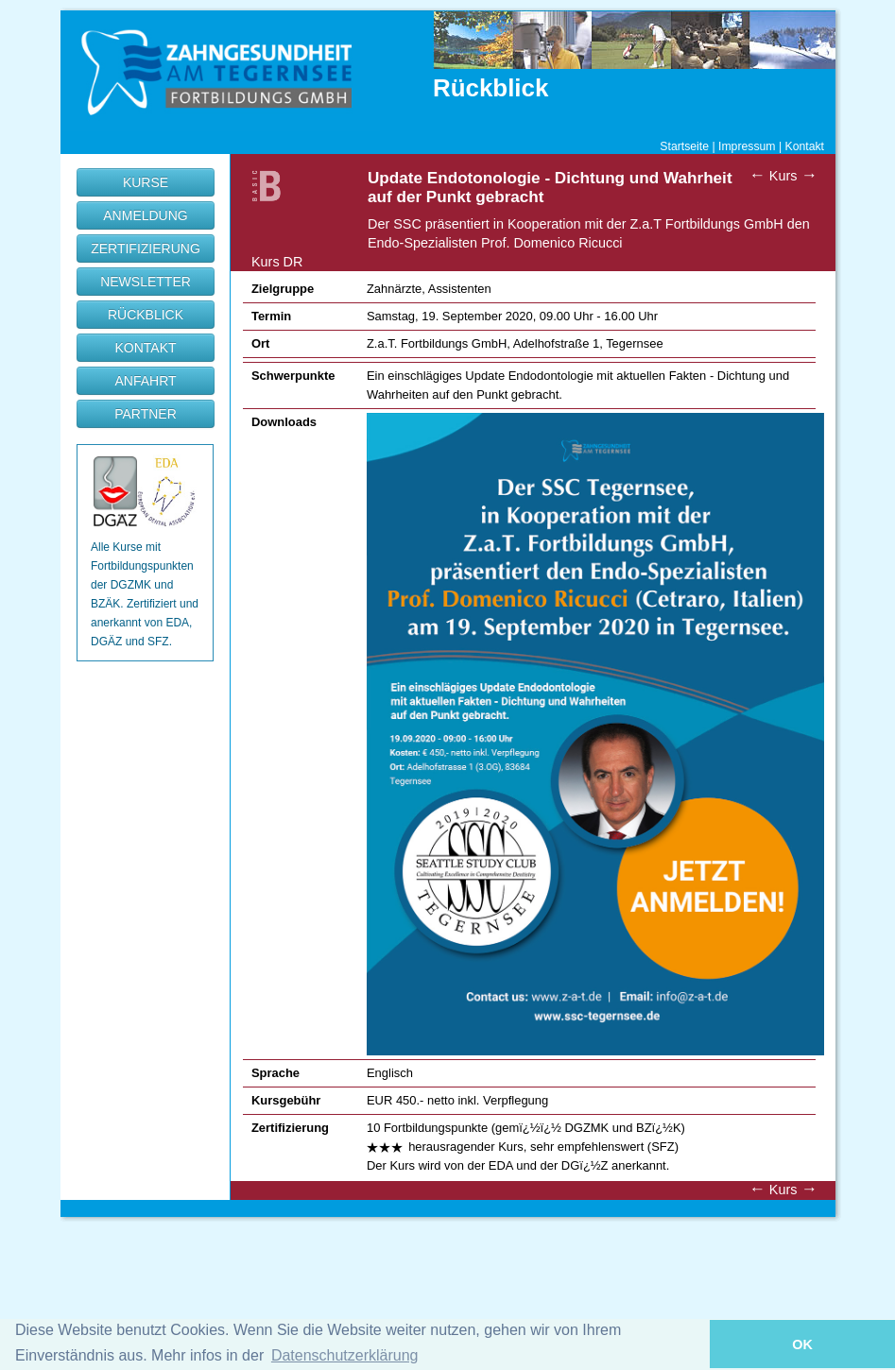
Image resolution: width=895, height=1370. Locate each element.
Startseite (684, 146)
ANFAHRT (145, 380)
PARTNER (145, 413)
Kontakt (805, 146)
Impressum (747, 146)
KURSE (145, 182)
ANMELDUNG (145, 215)
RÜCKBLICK (145, 314)
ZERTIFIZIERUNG (145, 248)
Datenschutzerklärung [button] (345, 1355)
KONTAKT (145, 347)
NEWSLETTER (145, 281)
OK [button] (802, 1344)
